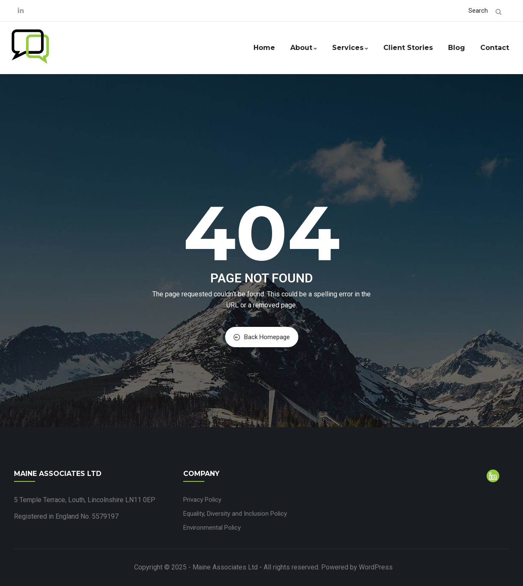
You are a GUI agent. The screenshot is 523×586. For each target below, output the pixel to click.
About (303, 48)
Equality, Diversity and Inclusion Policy (235, 513)
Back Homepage (262, 337)
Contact (494, 48)
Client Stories (408, 48)
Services (350, 48)
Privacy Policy (202, 499)
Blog (456, 48)
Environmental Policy (212, 527)
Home (264, 48)
